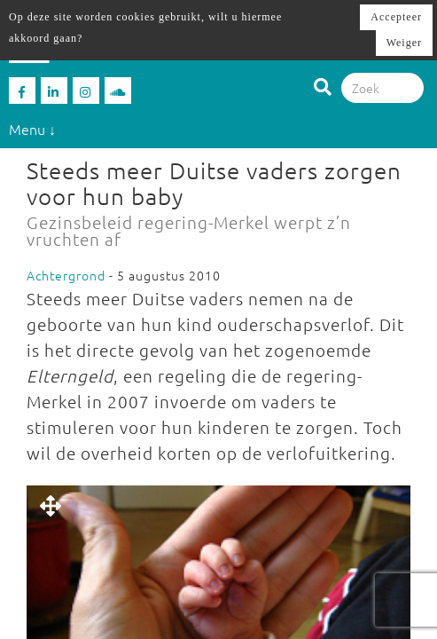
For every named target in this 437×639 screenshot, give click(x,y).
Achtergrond (66, 275)
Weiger (404, 42)
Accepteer (396, 17)
